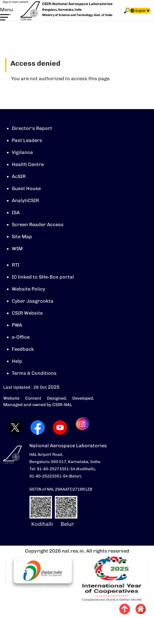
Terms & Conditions (34, 373)
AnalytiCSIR (25, 200)
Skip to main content (16, 2)
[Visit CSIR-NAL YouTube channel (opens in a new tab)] (59, 427)
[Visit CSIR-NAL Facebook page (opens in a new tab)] (37, 427)
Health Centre (28, 164)
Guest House (26, 188)
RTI (15, 265)
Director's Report (32, 128)
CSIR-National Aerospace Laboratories (77, 4)
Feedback (23, 349)
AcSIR (19, 176)
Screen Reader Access (38, 224)
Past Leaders (27, 140)
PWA (17, 325)
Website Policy (28, 289)
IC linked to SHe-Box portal (43, 277)
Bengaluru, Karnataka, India (62, 9)
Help (17, 361)
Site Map (22, 237)
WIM (17, 249)
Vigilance (22, 152)
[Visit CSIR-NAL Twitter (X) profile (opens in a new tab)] (14, 427)
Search (126, 10)
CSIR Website (27, 313)
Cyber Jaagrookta (32, 301)
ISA (16, 212)
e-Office (21, 337)
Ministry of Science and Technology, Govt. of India (77, 15)
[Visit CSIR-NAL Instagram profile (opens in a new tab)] (82, 427)
